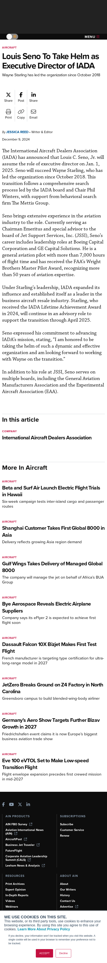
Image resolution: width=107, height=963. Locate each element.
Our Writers (68, 889)
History (65, 895)
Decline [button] (63, 953)
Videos (10, 901)
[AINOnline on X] (20, 805)
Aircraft (9, 47)
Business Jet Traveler (22, 845)
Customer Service (72, 830)
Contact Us (67, 901)
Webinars (11, 906)
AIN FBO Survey (18, 824)
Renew (64, 835)
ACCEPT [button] (44, 953)
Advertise (69, 906)
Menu (92, 36)
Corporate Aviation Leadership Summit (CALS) (26, 858)
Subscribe (66, 824)
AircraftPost (16, 839)
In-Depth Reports (16, 895)
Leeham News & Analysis (25, 865)
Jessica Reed (17, 132)
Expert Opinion (15, 889)
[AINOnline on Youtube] (11, 805)
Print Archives (15, 884)
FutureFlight (13, 850)
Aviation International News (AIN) (24, 831)
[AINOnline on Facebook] (3, 805)
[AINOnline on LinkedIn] (28, 805)
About (64, 884)
